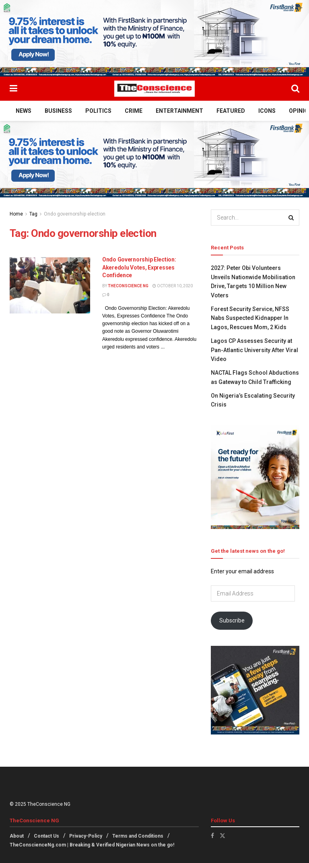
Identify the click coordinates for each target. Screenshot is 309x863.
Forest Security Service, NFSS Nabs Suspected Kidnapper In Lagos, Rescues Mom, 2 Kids (250, 318)
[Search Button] (295, 89)
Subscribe (232, 620)
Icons (267, 111)
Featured (230, 111)
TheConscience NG (128, 286)
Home (16, 214)
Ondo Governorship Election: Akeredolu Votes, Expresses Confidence (139, 267)
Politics (98, 111)
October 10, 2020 (172, 286)
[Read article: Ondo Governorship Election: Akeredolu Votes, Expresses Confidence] (50, 284)
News (23, 111)
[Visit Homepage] (154, 89)
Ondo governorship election (74, 214)
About (17, 836)
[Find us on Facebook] (212, 835)
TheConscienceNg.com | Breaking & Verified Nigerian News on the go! (92, 845)
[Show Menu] (13, 89)
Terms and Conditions (137, 836)
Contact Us (46, 836)
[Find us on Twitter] (222, 835)
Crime (133, 111)
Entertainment (179, 111)
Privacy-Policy (85, 836)
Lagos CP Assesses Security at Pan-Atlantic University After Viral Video (254, 350)
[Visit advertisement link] (154, 38)
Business (58, 111)
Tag (33, 214)
